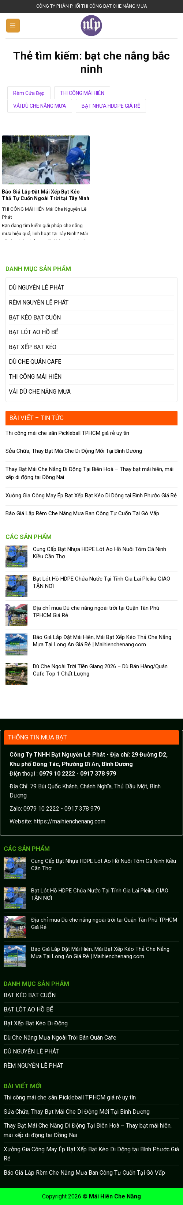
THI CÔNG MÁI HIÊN (82, 93)
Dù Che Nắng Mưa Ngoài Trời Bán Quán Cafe (60, 1037)
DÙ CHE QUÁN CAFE (35, 361)
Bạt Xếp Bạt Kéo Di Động (36, 1023)
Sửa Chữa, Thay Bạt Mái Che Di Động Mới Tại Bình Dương (73, 451)
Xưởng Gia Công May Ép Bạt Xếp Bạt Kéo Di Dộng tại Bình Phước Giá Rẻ (91, 495)
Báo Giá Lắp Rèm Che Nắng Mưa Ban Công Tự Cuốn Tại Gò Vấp (82, 513)
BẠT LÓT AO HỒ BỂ (33, 332)
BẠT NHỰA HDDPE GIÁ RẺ (111, 106)
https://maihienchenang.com (69, 821)
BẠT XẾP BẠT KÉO (32, 347)
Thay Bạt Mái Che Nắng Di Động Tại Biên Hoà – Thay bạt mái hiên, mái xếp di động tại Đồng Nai (89, 473)
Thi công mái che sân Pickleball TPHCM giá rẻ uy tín (67, 433)
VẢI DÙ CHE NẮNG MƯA (39, 106)
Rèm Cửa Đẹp (29, 93)
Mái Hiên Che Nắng (115, 1196)
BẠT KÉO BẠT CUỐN (35, 317)
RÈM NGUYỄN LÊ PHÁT (38, 302)
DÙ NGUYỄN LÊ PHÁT (36, 287)
